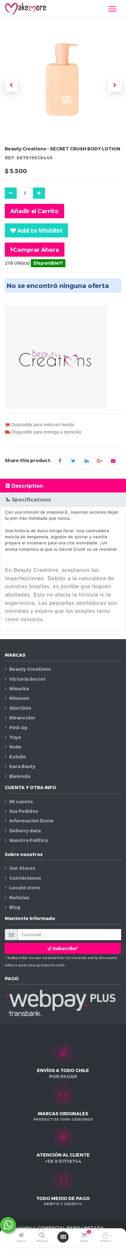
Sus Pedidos (23, 811)
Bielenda (19, 776)
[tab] (63, 485)
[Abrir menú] (63, 1237)
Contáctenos (25, 878)
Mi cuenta (21, 801)
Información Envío (31, 820)
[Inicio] (21, 1235)
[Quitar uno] (11, 193)
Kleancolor (22, 717)
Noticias (19, 897)
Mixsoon (19, 698)
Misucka (19, 688)
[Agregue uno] (39, 193)
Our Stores (22, 868)
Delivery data (25, 830)
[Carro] (84, 1235)
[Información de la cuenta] (105, 1235)
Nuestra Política (28, 840)
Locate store (24, 887)
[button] (11, 85)
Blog (14, 907)
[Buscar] (42, 1235)
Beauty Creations (30, 669)
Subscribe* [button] (62, 948)
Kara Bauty (22, 766)
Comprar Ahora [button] (34, 249)
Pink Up (18, 727)
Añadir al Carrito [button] (34, 210)
